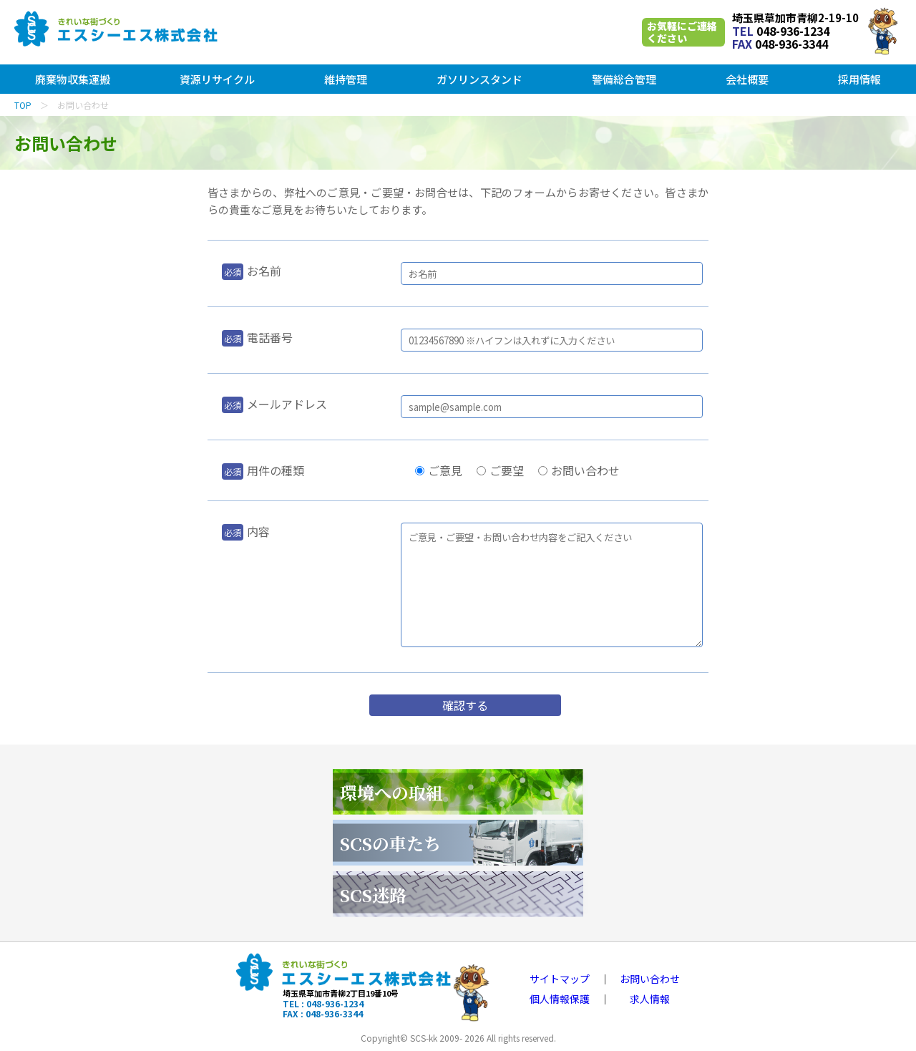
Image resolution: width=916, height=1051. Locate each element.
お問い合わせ (650, 979)
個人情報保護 (560, 999)
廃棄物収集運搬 (72, 79)
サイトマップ (560, 979)
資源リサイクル (217, 79)
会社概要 (747, 79)
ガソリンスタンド (479, 79)
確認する (465, 705)
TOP (22, 105)
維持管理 (345, 79)
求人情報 (650, 999)
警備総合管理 (624, 79)
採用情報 (859, 79)
